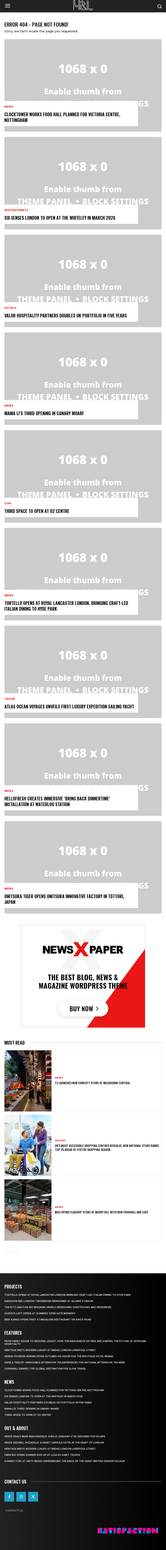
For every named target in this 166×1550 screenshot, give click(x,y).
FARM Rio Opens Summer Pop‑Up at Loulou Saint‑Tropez (42, 1455)
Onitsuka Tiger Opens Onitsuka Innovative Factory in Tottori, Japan (64, 899)
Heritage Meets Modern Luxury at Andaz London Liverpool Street (50, 1350)
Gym (7, 503)
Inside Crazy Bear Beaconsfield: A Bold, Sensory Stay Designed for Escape (54, 1436)
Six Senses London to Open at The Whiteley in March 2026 (59, 217)
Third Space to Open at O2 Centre (36, 511)
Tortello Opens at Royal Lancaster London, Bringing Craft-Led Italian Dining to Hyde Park (66, 606)
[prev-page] (7, 1249)
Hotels (10, 308)
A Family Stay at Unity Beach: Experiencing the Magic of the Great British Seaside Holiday (64, 1461)
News (8, 106)
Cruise (9, 699)
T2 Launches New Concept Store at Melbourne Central (92, 1082)
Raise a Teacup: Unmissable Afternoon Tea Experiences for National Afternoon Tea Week (64, 1362)
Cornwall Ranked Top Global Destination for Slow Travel (45, 1368)
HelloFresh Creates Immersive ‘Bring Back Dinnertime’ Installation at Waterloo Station (57, 801)
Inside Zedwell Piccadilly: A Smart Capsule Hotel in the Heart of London (54, 1442)
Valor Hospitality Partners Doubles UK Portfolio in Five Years (65, 315)
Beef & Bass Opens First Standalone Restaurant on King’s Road (47, 1319)
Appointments (16, 210)
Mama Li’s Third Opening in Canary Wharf (44, 413)
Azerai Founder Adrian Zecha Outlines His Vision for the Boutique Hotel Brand (58, 1356)
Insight (60, 1140)
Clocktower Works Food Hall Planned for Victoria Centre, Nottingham (62, 117)
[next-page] (14, 1249)
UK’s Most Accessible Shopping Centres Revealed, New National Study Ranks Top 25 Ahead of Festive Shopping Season (107, 1147)
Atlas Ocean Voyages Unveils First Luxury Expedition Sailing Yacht (69, 706)
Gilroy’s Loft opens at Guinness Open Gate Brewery (39, 1313)
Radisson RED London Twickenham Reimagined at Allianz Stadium (48, 1301)
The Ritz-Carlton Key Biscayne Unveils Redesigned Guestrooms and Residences (57, 1307)
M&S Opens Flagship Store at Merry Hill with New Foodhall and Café (101, 1212)
